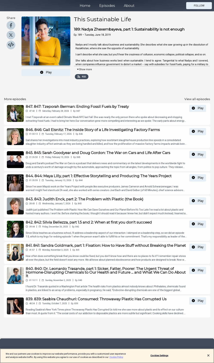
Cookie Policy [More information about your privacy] (116, 359)
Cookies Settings (159, 358)
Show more (84, 69)
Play (46, 72)
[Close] (208, 358)
